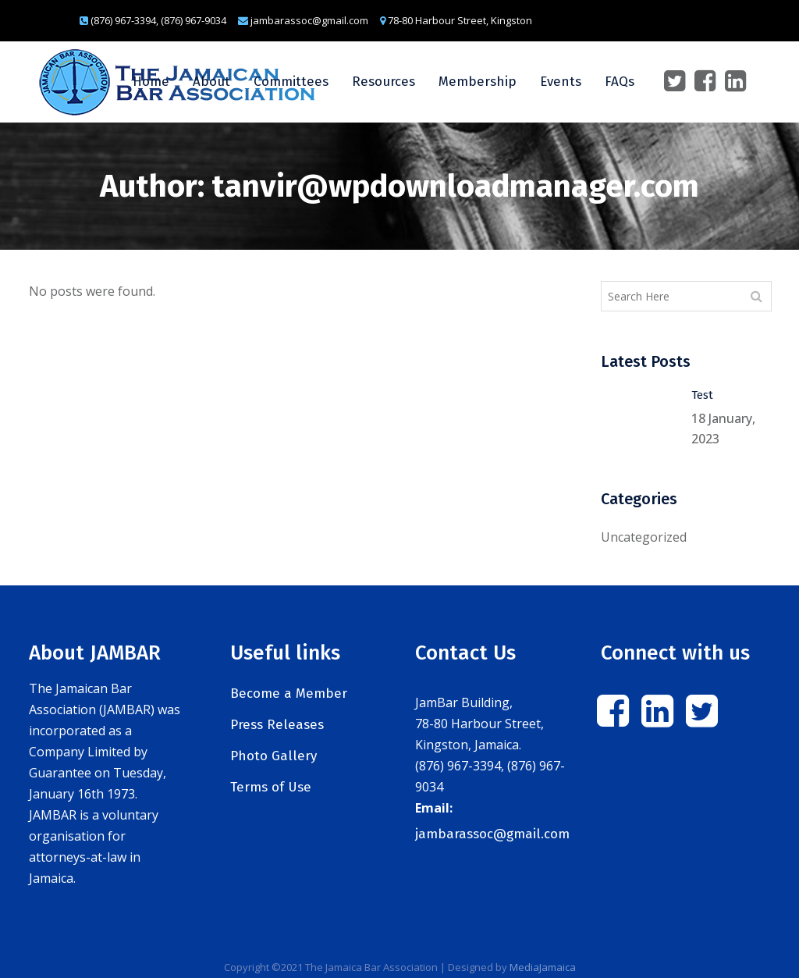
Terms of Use (270, 787)
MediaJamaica (543, 967)
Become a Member (288, 693)
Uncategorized (644, 537)
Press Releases (277, 725)
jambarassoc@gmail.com (492, 834)
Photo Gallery (273, 756)
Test (702, 395)
